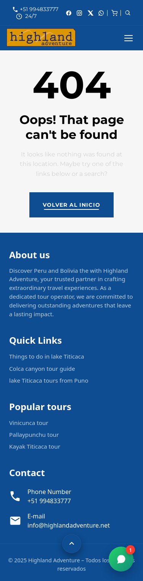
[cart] (114, 12)
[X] (90, 13)
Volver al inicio (71, 205)
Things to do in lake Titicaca (46, 356)
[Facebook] (69, 13)
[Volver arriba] (71, 543)
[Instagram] (79, 13)
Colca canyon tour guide (42, 368)
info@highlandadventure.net (68, 525)
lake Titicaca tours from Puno (48, 380)
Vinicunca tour (28, 422)
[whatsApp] (101, 13)
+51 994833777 (39, 9)
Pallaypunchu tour (34, 434)
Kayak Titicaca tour (34, 446)
